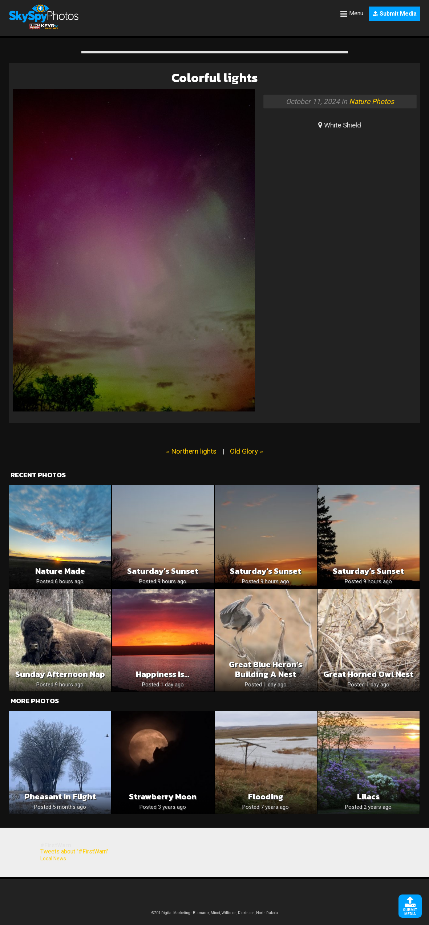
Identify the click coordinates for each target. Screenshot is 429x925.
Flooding (265, 797)
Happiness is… (163, 674)
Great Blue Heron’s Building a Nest (265, 669)
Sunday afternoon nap (60, 674)
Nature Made (60, 571)
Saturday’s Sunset (162, 571)
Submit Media (395, 13)
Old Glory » (246, 451)
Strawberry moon (163, 797)
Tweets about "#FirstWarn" (74, 851)
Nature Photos (371, 101)
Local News (53, 858)
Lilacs (368, 797)
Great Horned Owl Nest (368, 674)
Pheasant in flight (60, 797)
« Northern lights (191, 451)
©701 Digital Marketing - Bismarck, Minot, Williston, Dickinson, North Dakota (214, 913)
